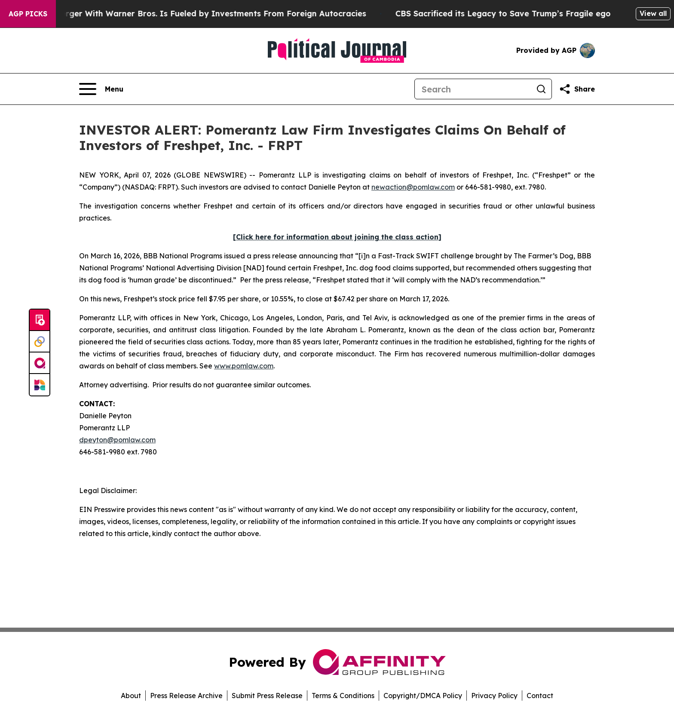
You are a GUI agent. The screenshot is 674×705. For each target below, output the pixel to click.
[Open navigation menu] (101, 89)
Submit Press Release (267, 695)
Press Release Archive (186, 695)
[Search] (473, 89)
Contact (540, 695)
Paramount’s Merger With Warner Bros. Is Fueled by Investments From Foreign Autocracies (190, 13)
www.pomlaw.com (243, 366)
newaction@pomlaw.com (413, 187)
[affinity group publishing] (39, 363)
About (131, 695)
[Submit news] (39, 320)
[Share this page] (577, 89)
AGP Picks (28, 13)
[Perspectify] (39, 341)
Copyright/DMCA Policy (422, 695)
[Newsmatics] (39, 384)
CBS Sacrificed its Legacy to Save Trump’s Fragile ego (510, 13)
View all (653, 13)
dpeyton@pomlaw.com (117, 439)
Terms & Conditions (343, 695)
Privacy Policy (494, 695)
